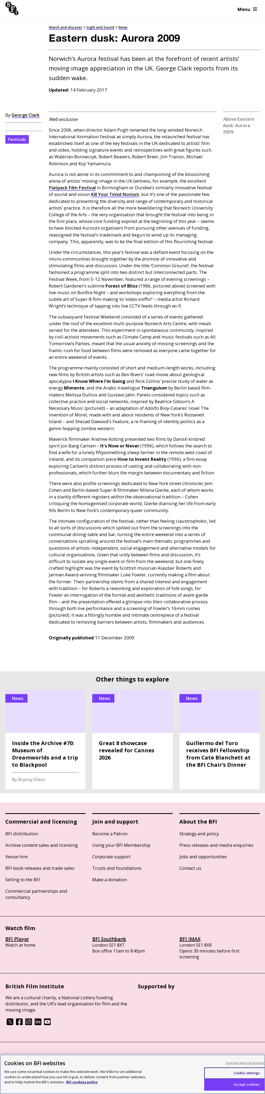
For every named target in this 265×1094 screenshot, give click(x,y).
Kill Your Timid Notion (114, 194)
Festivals (17, 139)
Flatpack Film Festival (72, 187)
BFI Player (17, 939)
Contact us (190, 868)
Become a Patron (109, 834)
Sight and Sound (100, 27)
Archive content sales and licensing (41, 845)
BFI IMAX (189, 939)
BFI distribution (21, 834)
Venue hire (16, 856)
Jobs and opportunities (203, 856)
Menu (247, 9)
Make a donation (109, 879)
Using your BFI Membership (121, 845)
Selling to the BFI (22, 879)
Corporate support (111, 856)
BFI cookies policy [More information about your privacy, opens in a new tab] (82, 1082)
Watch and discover (65, 27)
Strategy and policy (199, 834)
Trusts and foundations (117, 868)
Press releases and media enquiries (216, 845)
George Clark (25, 115)
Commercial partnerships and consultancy (36, 894)
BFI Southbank (109, 939)
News (122, 27)
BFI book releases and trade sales (39, 868)
